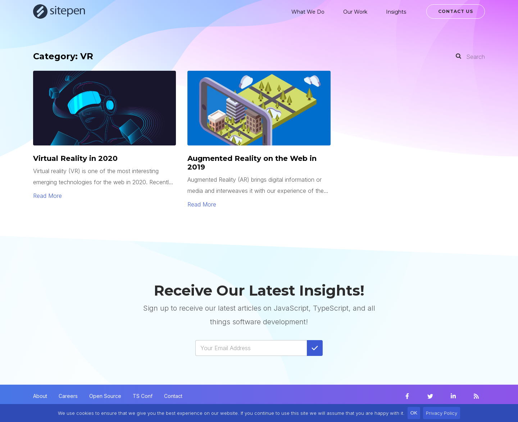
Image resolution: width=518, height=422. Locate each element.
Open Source (105, 396)
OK (413, 413)
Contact (173, 396)
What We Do (307, 12)
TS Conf (143, 396)
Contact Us (455, 11)
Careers (68, 396)
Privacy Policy (441, 413)
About (40, 396)
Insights (396, 12)
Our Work (355, 12)
